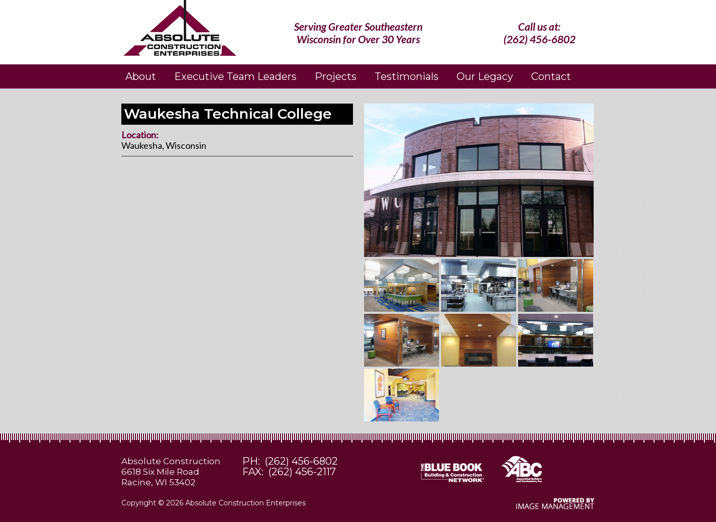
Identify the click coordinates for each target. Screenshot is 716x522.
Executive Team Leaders (235, 76)
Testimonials (407, 76)
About (140, 76)
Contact (551, 76)
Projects (335, 76)
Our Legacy (485, 76)
